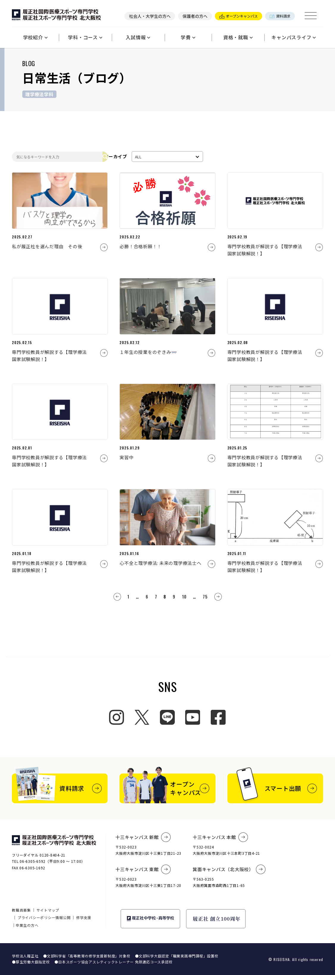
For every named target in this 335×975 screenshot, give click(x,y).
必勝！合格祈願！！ (140, 246)
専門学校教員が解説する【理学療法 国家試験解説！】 (267, 250)
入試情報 (138, 37)
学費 (188, 37)
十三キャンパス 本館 (220, 837)
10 (184, 596)
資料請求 (280, 15)
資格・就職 (238, 37)
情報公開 (62, 917)
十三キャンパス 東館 (143, 869)
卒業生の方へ (27, 925)
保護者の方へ (195, 16)
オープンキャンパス (238, 15)
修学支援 (83, 917)
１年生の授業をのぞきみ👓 (148, 352)
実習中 (126, 457)
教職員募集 (21, 909)
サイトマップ (48, 909)
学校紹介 (35, 37)
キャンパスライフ (293, 37)
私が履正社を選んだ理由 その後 (49, 246)
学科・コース (85, 37)
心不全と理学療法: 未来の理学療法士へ (160, 563)
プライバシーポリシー (37, 917)
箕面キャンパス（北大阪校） (229, 869)
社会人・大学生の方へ (150, 16)
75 (205, 596)
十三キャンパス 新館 (143, 837)
